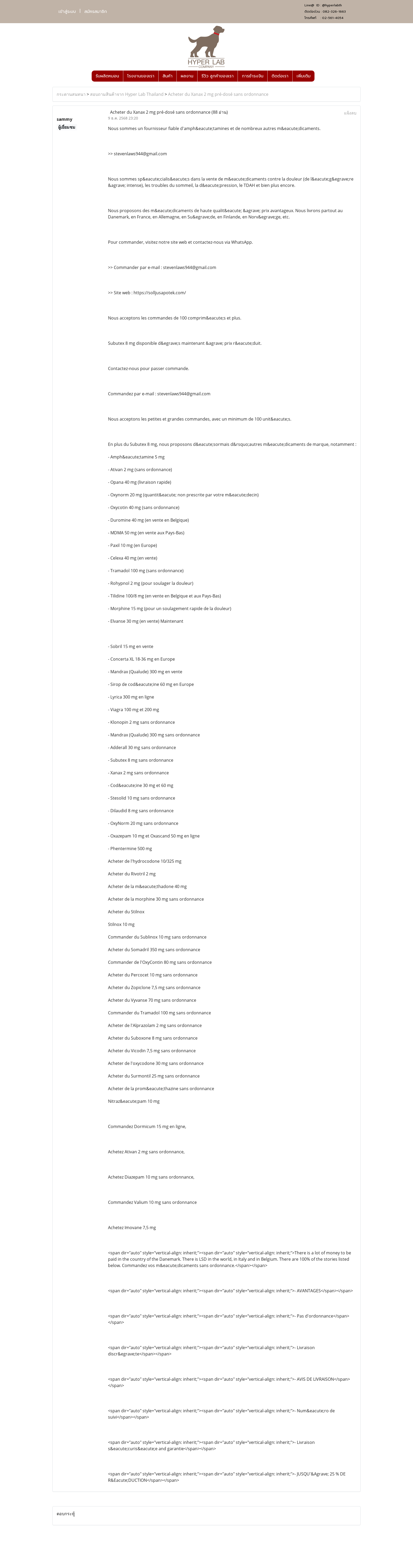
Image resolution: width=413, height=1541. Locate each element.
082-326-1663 (334, 11)
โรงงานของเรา (140, 76)
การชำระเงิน (252, 76)
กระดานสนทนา (71, 94)
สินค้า (168, 76)
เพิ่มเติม (304, 76)
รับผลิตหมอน (107, 76)
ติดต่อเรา (280, 76)
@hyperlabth (332, 5)
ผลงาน (187, 76)
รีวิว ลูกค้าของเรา (217, 76)
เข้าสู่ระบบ (67, 11)
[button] (319, 76)
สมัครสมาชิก (95, 11)
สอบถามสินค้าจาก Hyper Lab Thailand (127, 94)
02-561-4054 (332, 18)
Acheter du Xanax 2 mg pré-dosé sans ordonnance (218, 94)
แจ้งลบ (350, 113)
